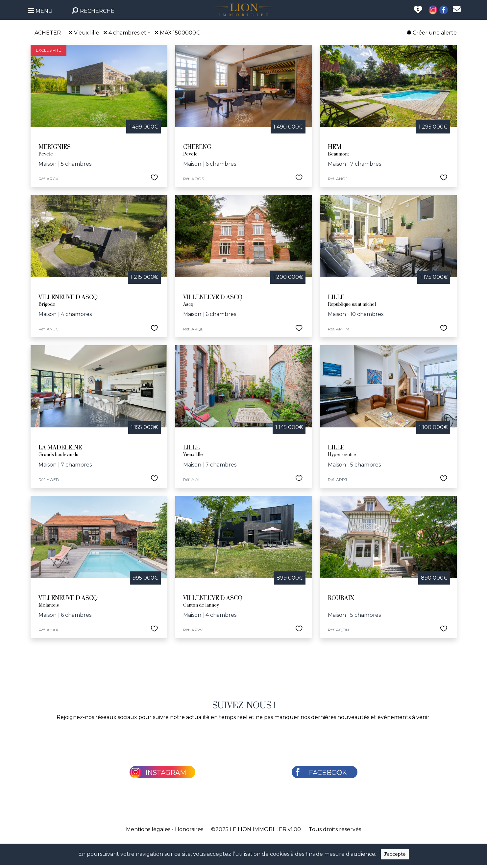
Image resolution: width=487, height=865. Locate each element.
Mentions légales (148, 829)
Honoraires (189, 829)
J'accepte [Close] (395, 854)
